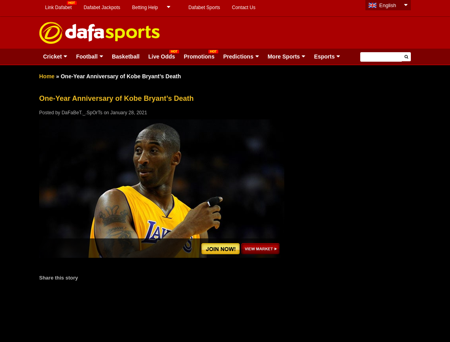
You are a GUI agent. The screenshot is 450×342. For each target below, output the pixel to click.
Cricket (52, 56)
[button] (406, 56)
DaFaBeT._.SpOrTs (82, 112)
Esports (324, 56)
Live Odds (161, 56)
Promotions (199, 56)
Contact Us (243, 7)
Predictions (238, 56)
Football (86, 56)
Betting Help (145, 7)
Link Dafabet (58, 7)
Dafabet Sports (204, 7)
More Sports (284, 56)
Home (47, 76)
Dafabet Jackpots (101, 7)
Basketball (126, 56)
